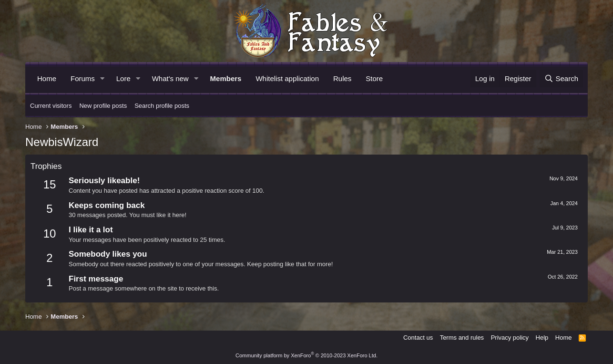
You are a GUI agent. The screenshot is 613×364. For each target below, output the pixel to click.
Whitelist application (287, 78)
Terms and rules (462, 337)
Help (542, 337)
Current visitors (51, 105)
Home (46, 78)
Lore (123, 78)
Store (374, 78)
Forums (83, 78)
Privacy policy (510, 337)
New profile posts (103, 105)
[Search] (561, 78)
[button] (102, 78)
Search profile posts (161, 105)
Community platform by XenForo (306, 355)
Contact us (418, 337)
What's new (170, 78)
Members (226, 78)
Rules (342, 78)
